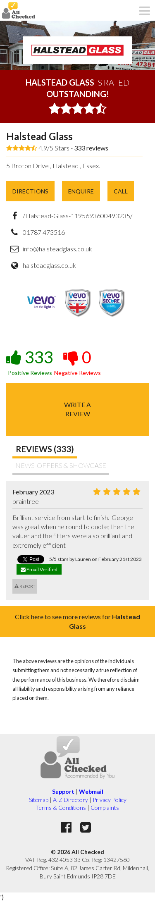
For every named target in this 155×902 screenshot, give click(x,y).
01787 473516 (44, 232)
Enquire (81, 191)
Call (121, 191)
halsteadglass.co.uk (49, 265)
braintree (25, 501)
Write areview (77, 409)
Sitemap (38, 799)
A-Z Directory (70, 799)
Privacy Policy (109, 799)
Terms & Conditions (61, 807)
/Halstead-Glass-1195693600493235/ (78, 216)
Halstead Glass (39, 136)
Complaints (105, 807)
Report (24, 586)
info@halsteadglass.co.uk (57, 249)
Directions (30, 191)
